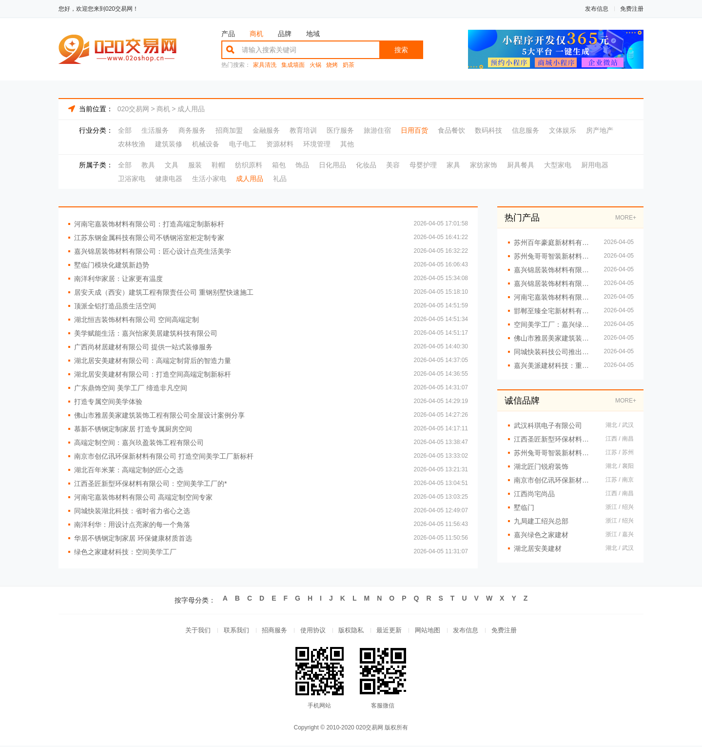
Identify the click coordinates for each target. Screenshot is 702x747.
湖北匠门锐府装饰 (541, 466)
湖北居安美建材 (538, 548)
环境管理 (317, 144)
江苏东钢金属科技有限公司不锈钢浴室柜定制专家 (149, 238)
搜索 (401, 50)
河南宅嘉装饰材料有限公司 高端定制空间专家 (143, 497)
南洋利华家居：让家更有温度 (118, 279)
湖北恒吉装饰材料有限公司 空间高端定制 (136, 319)
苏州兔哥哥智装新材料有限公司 (555, 453)
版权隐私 (351, 631)
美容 (393, 165)
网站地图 (431, 631)
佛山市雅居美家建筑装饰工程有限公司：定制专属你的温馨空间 (554, 338)
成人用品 (191, 109)
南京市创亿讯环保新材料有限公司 (555, 480)
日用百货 (414, 130)
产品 (228, 34)
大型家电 (557, 165)
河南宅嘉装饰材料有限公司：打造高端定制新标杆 (149, 224)
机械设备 (205, 144)
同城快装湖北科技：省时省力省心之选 (132, 511)
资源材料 (279, 144)
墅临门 (524, 507)
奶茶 (348, 65)
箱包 (279, 165)
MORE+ (625, 217)
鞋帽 (218, 165)
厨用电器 (594, 165)
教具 (148, 165)
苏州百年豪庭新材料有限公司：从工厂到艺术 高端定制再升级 (554, 242)
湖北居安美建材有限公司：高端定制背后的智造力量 (152, 360)
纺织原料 (248, 165)
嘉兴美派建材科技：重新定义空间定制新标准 (554, 365)
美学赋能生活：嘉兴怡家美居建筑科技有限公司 (145, 333)
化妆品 (366, 165)
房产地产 (599, 130)
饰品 (302, 165)
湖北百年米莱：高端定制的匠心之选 (128, 470)
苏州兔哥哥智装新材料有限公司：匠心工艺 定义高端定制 (554, 256)
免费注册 (632, 8)
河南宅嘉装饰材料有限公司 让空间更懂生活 (554, 297)
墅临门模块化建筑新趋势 (111, 265)
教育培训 (303, 130)
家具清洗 (264, 65)
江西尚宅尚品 (534, 494)
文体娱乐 (562, 130)
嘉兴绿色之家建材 (541, 535)
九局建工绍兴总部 (541, 521)
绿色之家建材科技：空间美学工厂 (125, 552)
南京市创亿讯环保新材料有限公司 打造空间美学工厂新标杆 (164, 456)
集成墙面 (293, 65)
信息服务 (525, 130)
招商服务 (271, 631)
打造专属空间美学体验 (108, 401)
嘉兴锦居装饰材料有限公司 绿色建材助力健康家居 (554, 270)
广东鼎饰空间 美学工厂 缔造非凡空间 (130, 388)
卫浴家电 (131, 178)
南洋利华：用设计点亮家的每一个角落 (132, 524)
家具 (453, 165)
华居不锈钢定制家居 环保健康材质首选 (133, 538)
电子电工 (242, 144)
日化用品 (332, 165)
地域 (313, 34)
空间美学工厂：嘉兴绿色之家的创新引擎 (554, 324)
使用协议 (311, 631)
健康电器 (168, 178)
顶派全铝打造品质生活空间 (115, 306)
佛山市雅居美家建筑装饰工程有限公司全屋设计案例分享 (159, 415)
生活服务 (155, 130)
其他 (347, 144)
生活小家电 (209, 178)
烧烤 (332, 65)
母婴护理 (423, 165)
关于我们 (191, 631)
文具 (171, 165)
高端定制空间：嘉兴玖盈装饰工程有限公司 (139, 442)
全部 (125, 130)
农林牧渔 (131, 144)
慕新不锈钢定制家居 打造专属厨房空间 (133, 429)
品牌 (285, 34)
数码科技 (488, 130)
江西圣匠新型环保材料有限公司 (555, 439)
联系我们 (231, 631)
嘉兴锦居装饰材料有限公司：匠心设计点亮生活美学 (152, 251)
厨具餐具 (520, 165)
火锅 (315, 65)
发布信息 (596, 8)
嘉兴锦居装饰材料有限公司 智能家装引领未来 (554, 283)
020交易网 (133, 109)
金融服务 (266, 130)
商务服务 (192, 130)
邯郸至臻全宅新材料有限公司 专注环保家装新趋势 (554, 311)
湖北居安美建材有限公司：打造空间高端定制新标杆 (152, 374)
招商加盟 (229, 130)
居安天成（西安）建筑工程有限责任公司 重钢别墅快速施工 (164, 292)
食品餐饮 (451, 130)
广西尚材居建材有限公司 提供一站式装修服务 (143, 347)
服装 (195, 165)
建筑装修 (168, 144)
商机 (256, 34)
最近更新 (391, 631)
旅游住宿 (377, 130)
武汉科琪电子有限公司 (548, 425)
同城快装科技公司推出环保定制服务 (554, 352)
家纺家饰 (483, 165)
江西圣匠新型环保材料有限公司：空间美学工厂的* (150, 483)
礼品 (280, 178)
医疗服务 (340, 130)
